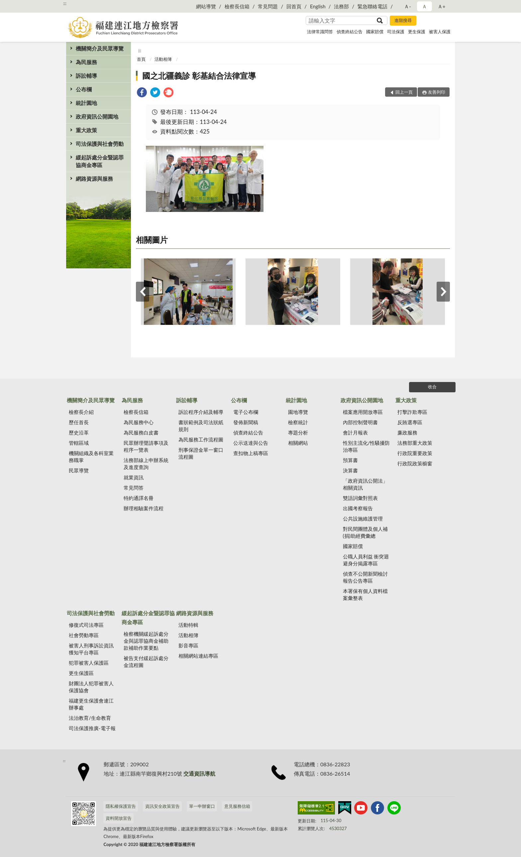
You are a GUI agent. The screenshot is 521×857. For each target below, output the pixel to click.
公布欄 (84, 89)
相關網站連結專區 (198, 656)
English (318, 6)
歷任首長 (79, 422)
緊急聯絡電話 (372, 6)
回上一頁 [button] (404, 92)
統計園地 (86, 103)
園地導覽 (298, 412)
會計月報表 (355, 432)
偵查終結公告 (350, 31)
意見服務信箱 (237, 806)
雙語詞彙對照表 (360, 498)
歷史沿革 (79, 432)
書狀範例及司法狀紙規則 (200, 425)
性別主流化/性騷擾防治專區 (366, 446)
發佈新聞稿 (245, 422)
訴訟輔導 (86, 75)
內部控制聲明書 (360, 422)
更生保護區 (81, 673)
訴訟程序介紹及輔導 (200, 412)
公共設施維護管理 (363, 519)
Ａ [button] (424, 6)
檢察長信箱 (237, 6)
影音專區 (188, 645)
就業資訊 (134, 477)
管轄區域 (79, 443)
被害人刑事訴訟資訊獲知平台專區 (91, 648)
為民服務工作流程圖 (200, 439)
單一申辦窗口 (202, 806)
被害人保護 (440, 31)
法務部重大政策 (414, 443)
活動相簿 (163, 59)
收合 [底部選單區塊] (432, 386)
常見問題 (268, 6)
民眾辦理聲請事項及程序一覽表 (146, 446)
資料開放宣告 (119, 818)
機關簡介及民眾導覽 (100, 48)
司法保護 (395, 31)
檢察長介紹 (81, 412)
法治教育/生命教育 (90, 718)
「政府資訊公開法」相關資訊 (365, 484)
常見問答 (134, 488)
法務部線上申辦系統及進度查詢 (146, 463)
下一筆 (443, 292)
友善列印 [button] (436, 92)
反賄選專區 (409, 422)
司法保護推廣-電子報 (92, 728)
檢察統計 (298, 422)
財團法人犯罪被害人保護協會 (91, 686)
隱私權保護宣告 (121, 806)
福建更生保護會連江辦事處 (91, 704)
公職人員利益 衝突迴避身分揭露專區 (366, 559)
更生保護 (416, 31)
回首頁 (293, 6)
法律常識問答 (320, 31)
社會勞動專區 (84, 635)
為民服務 (86, 62)
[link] (142, 93)
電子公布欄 (245, 412)
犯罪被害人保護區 (89, 663)
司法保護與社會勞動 (100, 144)
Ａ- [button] (407, 6)
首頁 (141, 59)
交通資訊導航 (199, 773)
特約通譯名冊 (139, 498)
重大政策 (86, 130)
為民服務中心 (139, 422)
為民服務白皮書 (141, 432)
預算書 (350, 460)
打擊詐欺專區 (412, 412)
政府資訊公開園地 (97, 116)
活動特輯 (188, 625)
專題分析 (298, 432)
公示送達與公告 (250, 443)
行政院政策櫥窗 (414, 463)
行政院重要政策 (414, 453)
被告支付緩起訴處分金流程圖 (146, 661)
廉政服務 (407, 432)
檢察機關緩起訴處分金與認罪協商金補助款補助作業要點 (146, 641)
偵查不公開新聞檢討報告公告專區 (365, 577)
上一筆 (142, 292)
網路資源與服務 (94, 178)
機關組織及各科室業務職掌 (91, 456)
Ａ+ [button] (442, 6)
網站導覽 (206, 6)
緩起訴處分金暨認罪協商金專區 (100, 161)
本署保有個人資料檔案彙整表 (365, 594)
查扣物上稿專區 (250, 453)
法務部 (341, 6)
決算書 (350, 470)
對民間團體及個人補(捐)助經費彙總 (365, 532)
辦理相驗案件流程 (143, 508)
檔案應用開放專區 (363, 412)
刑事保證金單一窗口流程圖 (200, 453)
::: (64, 3)
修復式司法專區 (86, 625)
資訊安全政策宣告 (162, 806)
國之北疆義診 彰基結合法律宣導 (199, 75)
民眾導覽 (79, 470)
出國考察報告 (358, 508)
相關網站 (298, 443)
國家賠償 (374, 31)
